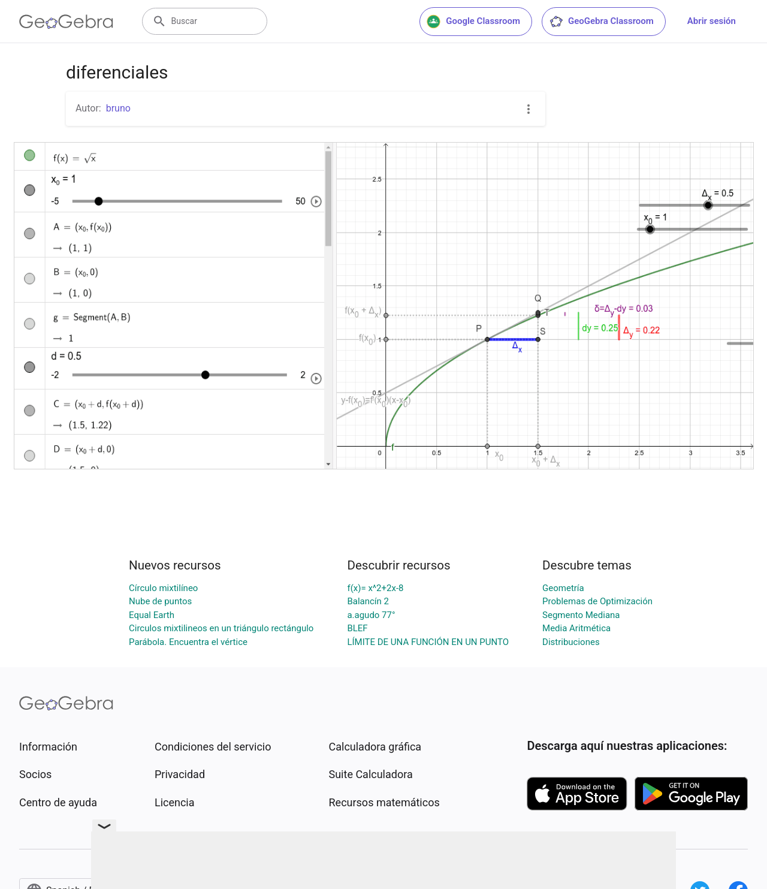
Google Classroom (473, 21)
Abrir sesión (711, 21)
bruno (118, 108)
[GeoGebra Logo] (66, 21)
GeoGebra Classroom (601, 21)
